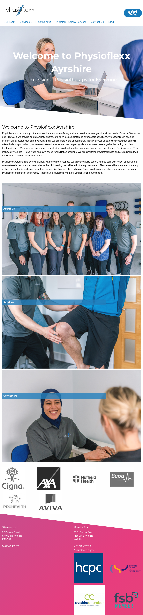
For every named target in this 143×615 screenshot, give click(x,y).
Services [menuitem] (25, 22)
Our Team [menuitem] (9, 22)
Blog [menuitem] (111, 22)
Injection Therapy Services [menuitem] (71, 22)
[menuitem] (20, 10)
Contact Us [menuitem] (97, 22)
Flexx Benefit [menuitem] (43, 22)
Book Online (132, 12)
